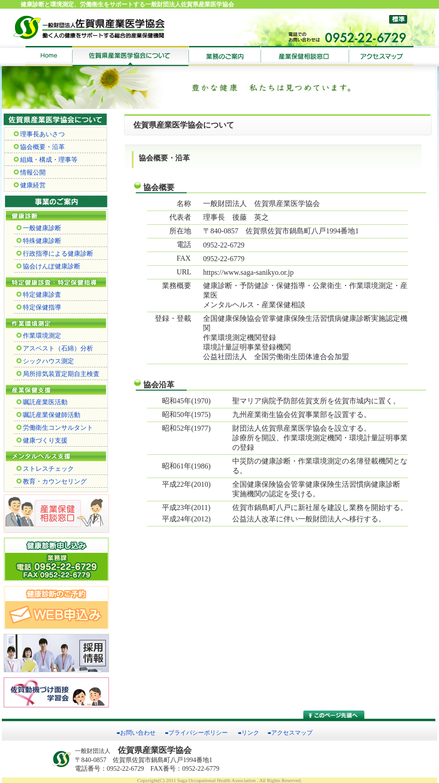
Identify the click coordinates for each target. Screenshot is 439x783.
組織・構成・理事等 (46, 159)
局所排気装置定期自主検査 (57, 373)
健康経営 (30, 185)
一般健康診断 (38, 228)
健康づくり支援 (42, 440)
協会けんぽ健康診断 (48, 266)
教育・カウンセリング (51, 481)
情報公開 (30, 172)
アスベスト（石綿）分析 (54, 348)
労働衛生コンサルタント (54, 427)
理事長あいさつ (39, 134)
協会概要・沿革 (39, 146)
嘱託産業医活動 (42, 402)
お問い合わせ (138, 733)
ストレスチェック (45, 468)
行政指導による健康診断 (54, 253)
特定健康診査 (38, 294)
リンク (250, 733)
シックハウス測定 (45, 361)
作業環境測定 (38, 335)
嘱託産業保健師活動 (48, 414)
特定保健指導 (38, 307)
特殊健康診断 (38, 240)
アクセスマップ (292, 733)
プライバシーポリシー (198, 733)
